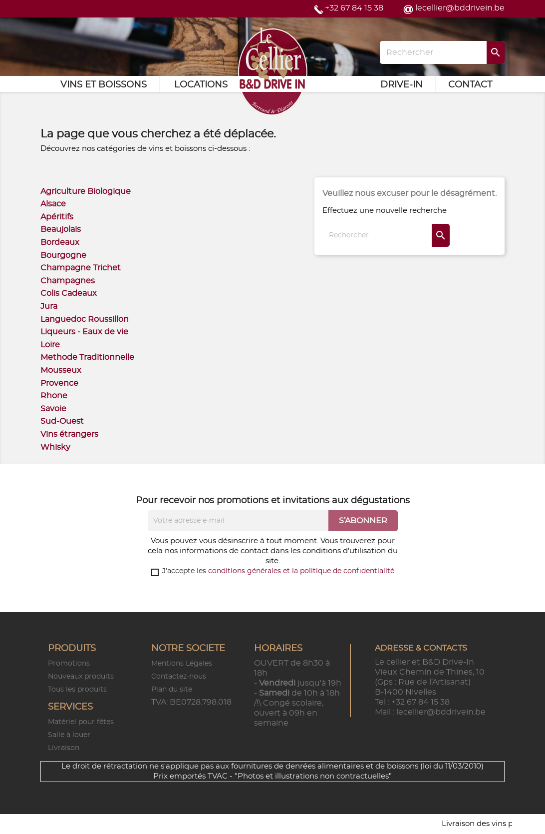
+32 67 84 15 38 (354, 8)
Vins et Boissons (103, 84)
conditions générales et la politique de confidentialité (301, 571)
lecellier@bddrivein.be (460, 8)
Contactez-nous (178, 676)
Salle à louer (69, 735)
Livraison (63, 748)
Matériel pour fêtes (81, 722)
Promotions (69, 663)
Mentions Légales (181, 663)
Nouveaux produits (81, 676)
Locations (201, 84)
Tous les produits (77, 689)
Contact (470, 84)
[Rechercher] (442, 52)
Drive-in (401, 84)
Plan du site (171, 689)
